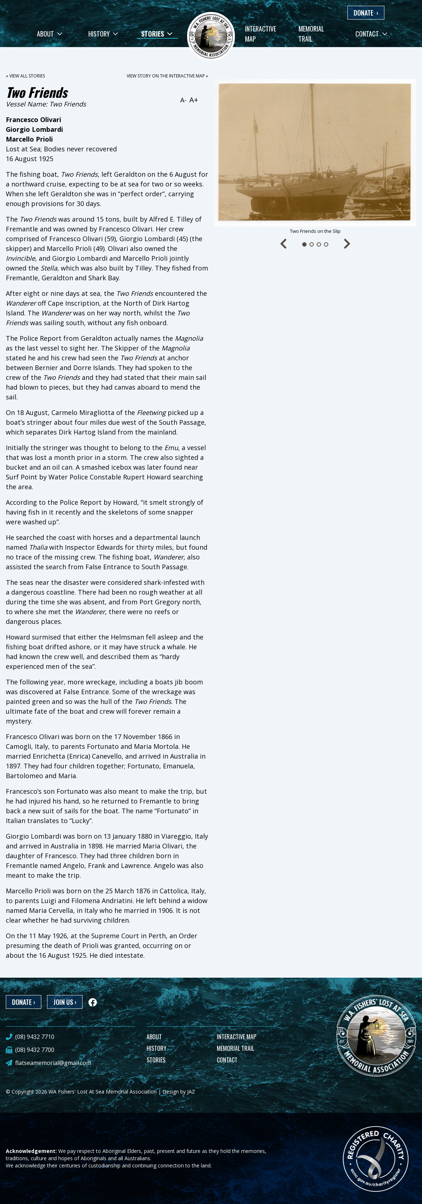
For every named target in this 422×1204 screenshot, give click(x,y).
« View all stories (25, 76)
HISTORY (156, 1048)
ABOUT (154, 1036)
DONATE (366, 12)
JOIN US (64, 1002)
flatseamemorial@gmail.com (53, 1063)
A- (183, 100)
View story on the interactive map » (167, 76)
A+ (193, 100)
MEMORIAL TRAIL (235, 1048)
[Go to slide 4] (326, 244)
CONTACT (227, 1060)
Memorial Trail (311, 33)
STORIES (156, 1060)
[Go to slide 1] (304, 244)
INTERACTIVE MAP (236, 1036)
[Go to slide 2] (311, 244)
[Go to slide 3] (319, 244)
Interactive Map (260, 33)
